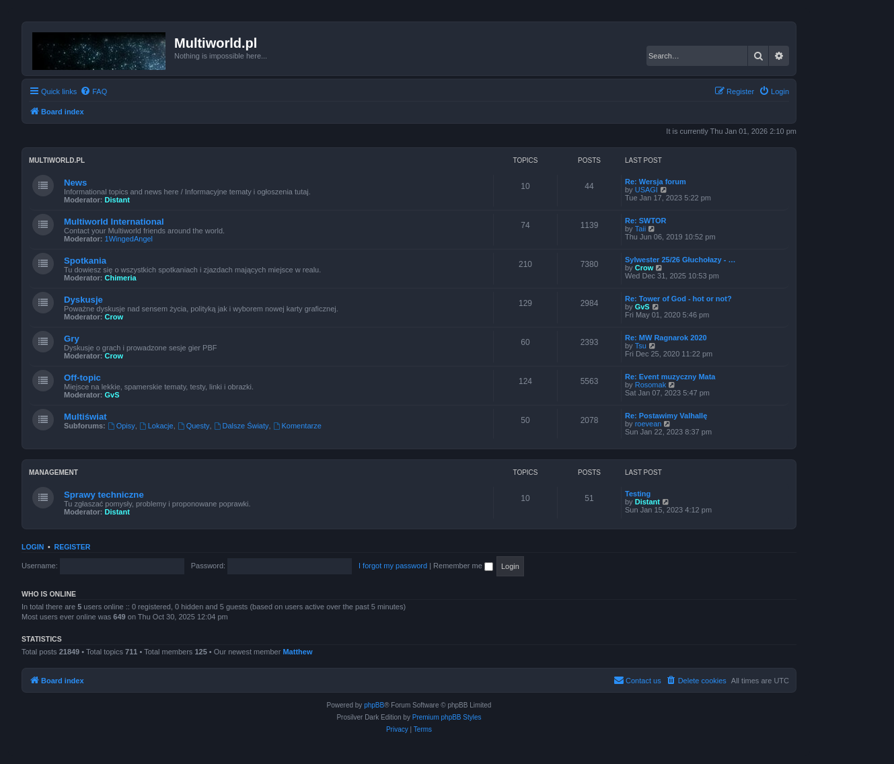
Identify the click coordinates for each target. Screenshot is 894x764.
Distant (117, 200)
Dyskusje (83, 300)
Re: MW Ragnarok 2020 (666, 338)
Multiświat (85, 417)
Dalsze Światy (241, 426)
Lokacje (156, 426)
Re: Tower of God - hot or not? (678, 299)
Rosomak (650, 385)
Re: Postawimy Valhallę (666, 416)
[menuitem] (93, 91)
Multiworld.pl (57, 160)
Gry (71, 339)
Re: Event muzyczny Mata (670, 377)
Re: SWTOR (646, 221)
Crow (644, 268)
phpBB (374, 705)
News (75, 183)
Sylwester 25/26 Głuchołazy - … (680, 260)
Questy (194, 426)
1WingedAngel (129, 239)
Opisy (121, 426)
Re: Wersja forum (655, 182)
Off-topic (82, 378)
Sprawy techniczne (104, 495)
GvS (642, 307)
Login (33, 547)
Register (72, 547)
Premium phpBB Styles (447, 717)
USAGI (646, 190)
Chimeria (121, 278)
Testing (637, 494)
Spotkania (85, 261)
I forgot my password (393, 566)
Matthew (297, 652)
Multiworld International (114, 222)
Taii (640, 229)
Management (53, 472)
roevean (648, 424)
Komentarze (297, 426)
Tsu (640, 346)
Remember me (463, 566)
